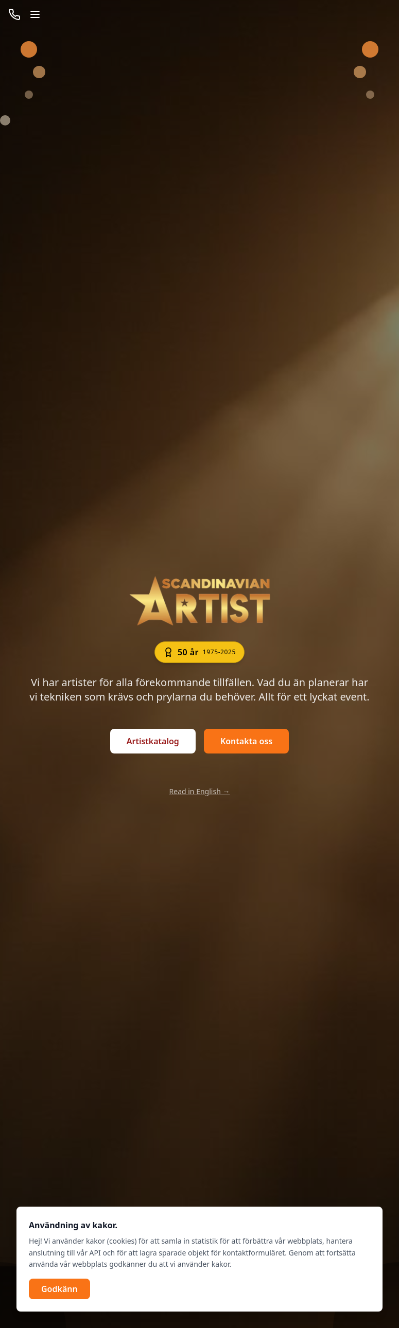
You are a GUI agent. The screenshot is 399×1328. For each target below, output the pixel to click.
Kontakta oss (246, 741)
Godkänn (59, 1289)
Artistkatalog (153, 741)
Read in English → (199, 791)
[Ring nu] (14, 14)
